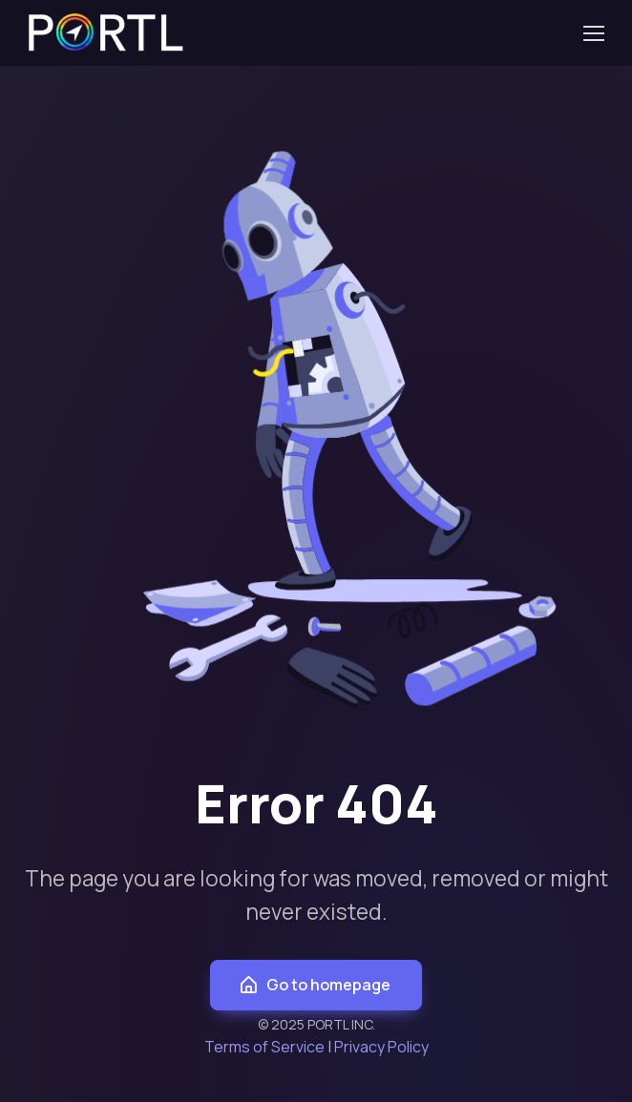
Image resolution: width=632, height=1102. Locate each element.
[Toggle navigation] (593, 33)
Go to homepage (314, 985)
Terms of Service (264, 1046)
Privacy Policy (381, 1046)
